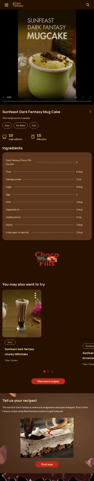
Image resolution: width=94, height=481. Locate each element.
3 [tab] (52, 371)
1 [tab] (44, 371)
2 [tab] (48, 371)
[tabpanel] (47, 56)
